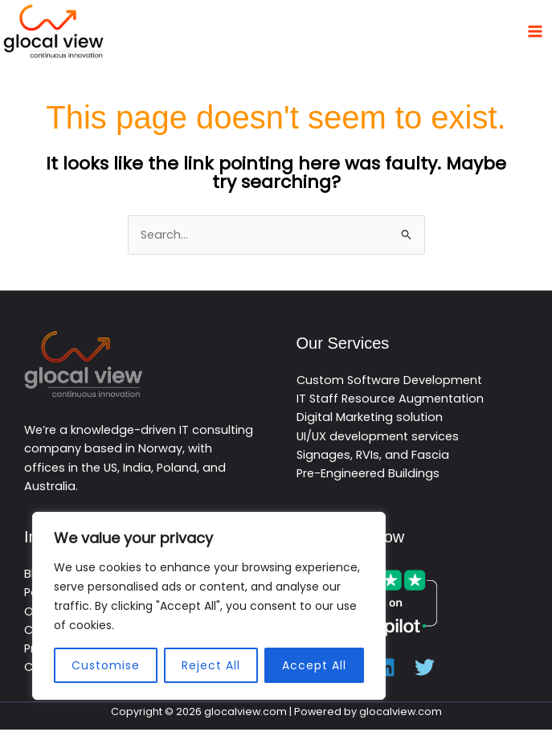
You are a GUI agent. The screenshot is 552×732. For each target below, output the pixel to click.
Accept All (314, 665)
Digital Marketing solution (369, 419)
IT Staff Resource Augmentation (390, 401)
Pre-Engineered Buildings (368, 476)
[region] (209, 606)
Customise (106, 665)
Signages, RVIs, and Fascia (372, 457)
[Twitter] (425, 670)
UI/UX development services (377, 438)
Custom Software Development (389, 382)
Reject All (211, 665)
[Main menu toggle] (535, 32)
